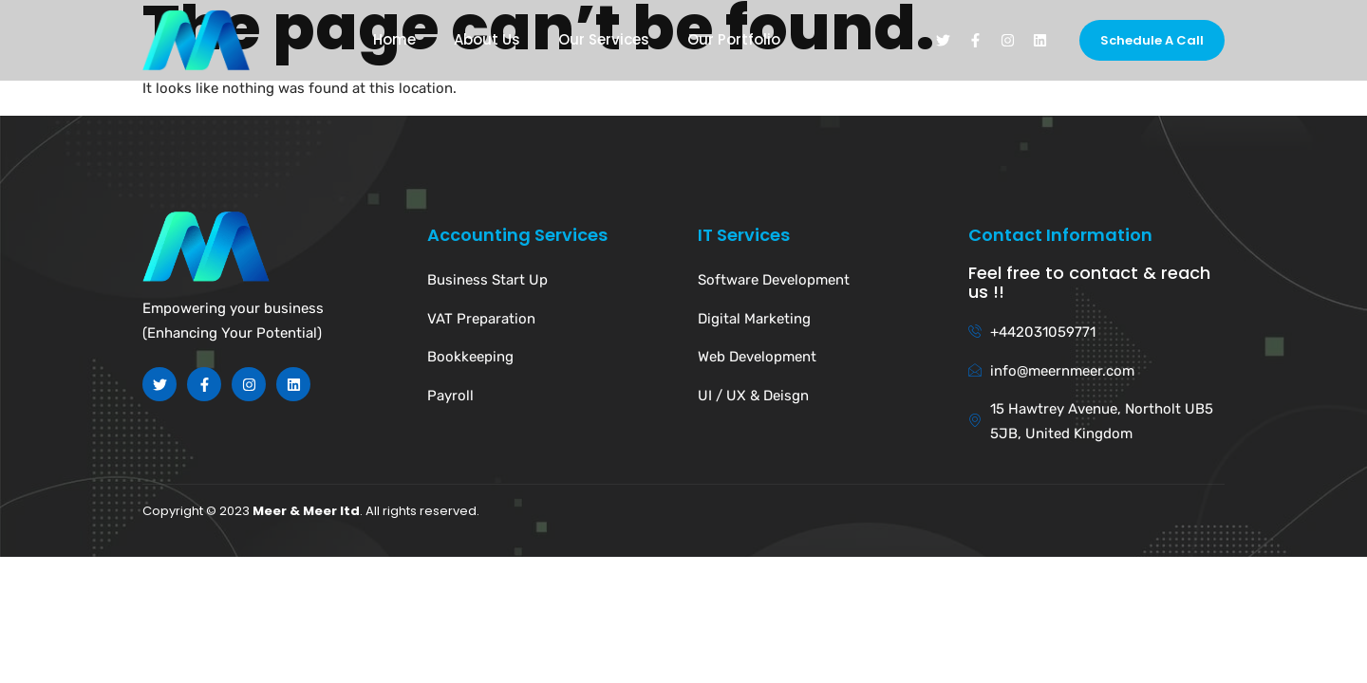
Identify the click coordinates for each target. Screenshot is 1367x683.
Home (394, 39)
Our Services (603, 39)
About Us (487, 39)
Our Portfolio (733, 39)
